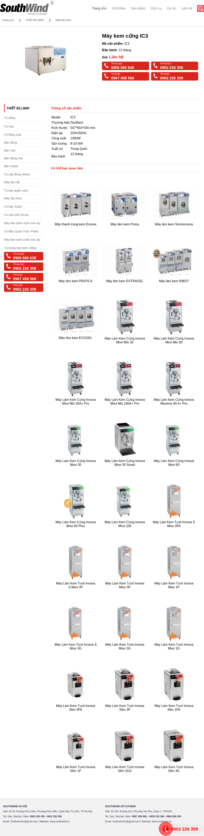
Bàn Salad (11, 166)
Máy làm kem (63, 20)
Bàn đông (10, 142)
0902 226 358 (171, 67)
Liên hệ (186, 8)
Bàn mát (9, 150)
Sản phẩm (138, 8)
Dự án (171, 8)
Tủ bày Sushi (13, 206)
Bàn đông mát (13, 158)
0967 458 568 (122, 78)
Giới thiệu (119, 8)
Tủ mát (8, 126)
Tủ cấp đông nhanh (17, 174)
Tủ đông (9, 117)
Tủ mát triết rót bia (16, 215)
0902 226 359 (171, 78)
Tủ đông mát (12, 134)
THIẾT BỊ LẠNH (35, 20)
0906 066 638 (122, 67)
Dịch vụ (156, 8)
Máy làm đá (12, 182)
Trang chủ (99, 8)
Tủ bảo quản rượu (16, 190)
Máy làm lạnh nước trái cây (22, 223)
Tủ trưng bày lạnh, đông (20, 248)
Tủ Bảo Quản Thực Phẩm (21, 231)
